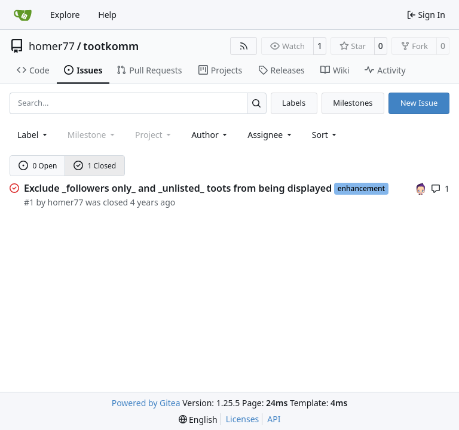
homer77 (52, 46)
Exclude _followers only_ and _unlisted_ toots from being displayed (178, 188)
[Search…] (257, 103)
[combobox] (33, 134)
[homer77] (421, 188)
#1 (29, 202)
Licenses (242, 419)
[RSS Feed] (244, 46)
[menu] (325, 134)
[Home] (22, 15)
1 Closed (95, 166)
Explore (64, 14)
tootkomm (111, 46)
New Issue (419, 102)
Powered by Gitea (146, 402)
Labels (293, 102)
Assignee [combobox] (270, 134)
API (273, 419)
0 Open (38, 166)
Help (107, 14)
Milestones (352, 102)
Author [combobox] (210, 134)
